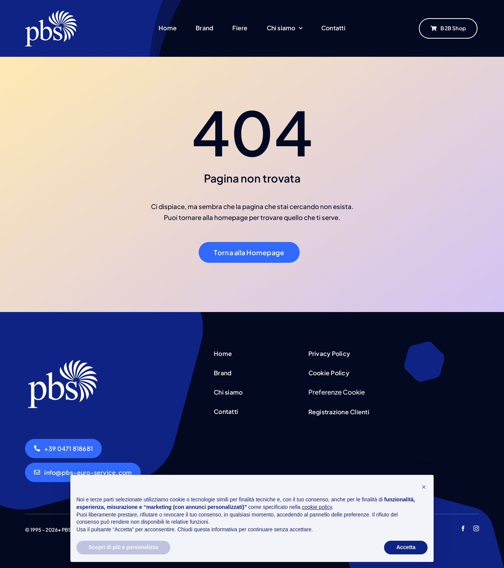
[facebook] (463, 528)
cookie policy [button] (317, 507)
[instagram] (476, 528)
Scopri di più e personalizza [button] (123, 547)
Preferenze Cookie (336, 392)
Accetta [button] (405, 547)
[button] (424, 487)
